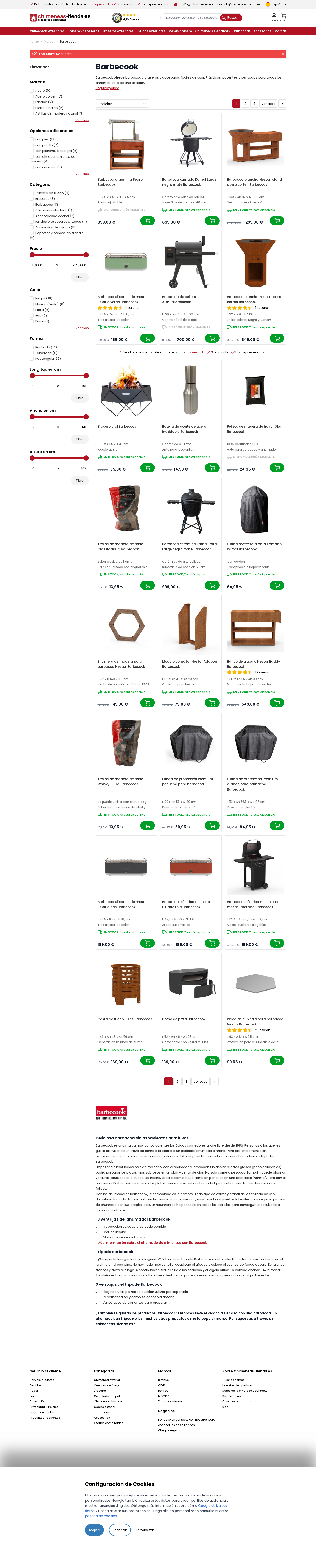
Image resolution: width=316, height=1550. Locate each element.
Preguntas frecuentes (45, 1418)
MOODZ (163, 1396)
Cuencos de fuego (107, 1385)
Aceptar (94, 1530)
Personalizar (145, 1530)
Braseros (100, 1391)
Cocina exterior (104, 1407)
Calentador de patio (108, 1396)
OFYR (161, 1385)
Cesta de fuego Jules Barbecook (125, 1019)
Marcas (49, 41)
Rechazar (120, 1530)
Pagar (34, 1391)
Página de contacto (44, 1412)
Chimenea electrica (108, 1401)
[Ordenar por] (122, 103)
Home (34, 41)
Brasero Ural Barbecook (117, 426)
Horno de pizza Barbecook (183, 1019)
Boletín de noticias (235, 1396)
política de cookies (101, 1516)
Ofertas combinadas (108, 1423)
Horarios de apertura (237, 1385)
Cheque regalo (169, 1430)
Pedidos (35, 1385)
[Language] (275, 4)
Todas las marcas (170, 1401)
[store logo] (60, 17)
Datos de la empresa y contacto (245, 1391)
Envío (33, 1396)
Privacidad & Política (44, 1407)
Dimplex (163, 1380)
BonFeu (163, 1391)
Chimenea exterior (107, 1380)
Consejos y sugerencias (239, 1401)
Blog (225, 1407)
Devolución (37, 1401)
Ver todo (268, 103)
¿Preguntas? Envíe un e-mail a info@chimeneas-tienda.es (221, 4)
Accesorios (102, 1418)
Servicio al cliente (42, 1380)
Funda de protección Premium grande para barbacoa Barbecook (252, 784)
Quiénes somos (233, 1380)
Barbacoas (102, 1412)
